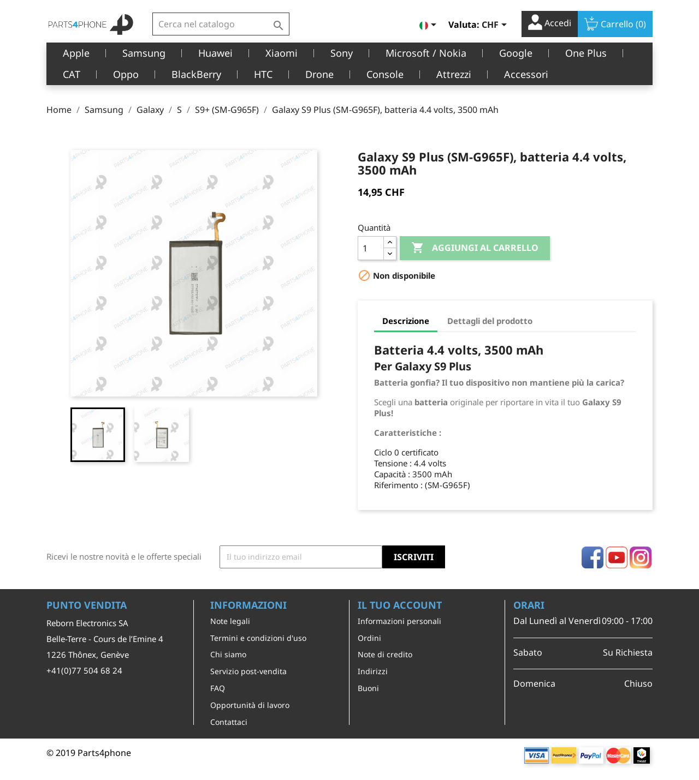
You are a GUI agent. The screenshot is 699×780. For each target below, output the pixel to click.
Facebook (592, 557)
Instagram (640, 557)
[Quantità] (371, 248)
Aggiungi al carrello (474, 248)
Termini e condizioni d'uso (258, 638)
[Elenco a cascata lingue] (429, 25)
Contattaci (228, 722)
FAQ (217, 688)
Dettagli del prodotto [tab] (489, 320)
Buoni (368, 688)
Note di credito (385, 654)
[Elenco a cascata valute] (496, 25)
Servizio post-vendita (248, 671)
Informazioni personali (399, 621)
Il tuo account (400, 604)
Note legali (230, 621)
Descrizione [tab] (405, 320)
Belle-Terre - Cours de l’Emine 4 (104, 638)
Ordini (369, 638)
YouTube (616, 557)
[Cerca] (220, 24)
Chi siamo (228, 654)
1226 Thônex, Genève (87, 654)
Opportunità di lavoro (249, 705)
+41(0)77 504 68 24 (84, 670)
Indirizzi (373, 671)
